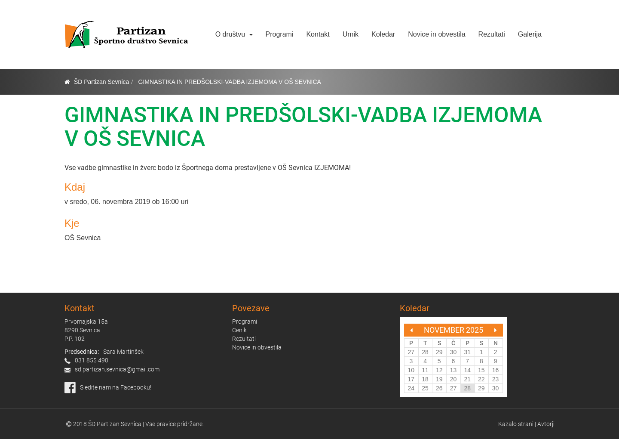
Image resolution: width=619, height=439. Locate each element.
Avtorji (546, 423)
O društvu (234, 34)
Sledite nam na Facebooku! (115, 387)
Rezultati (491, 34)
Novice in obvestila (436, 34)
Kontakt (317, 34)
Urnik (351, 34)
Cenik (239, 330)
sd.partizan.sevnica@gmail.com (117, 369)
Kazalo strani (515, 423)
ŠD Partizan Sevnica (101, 81)
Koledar (383, 34)
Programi (280, 34)
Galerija (530, 34)
